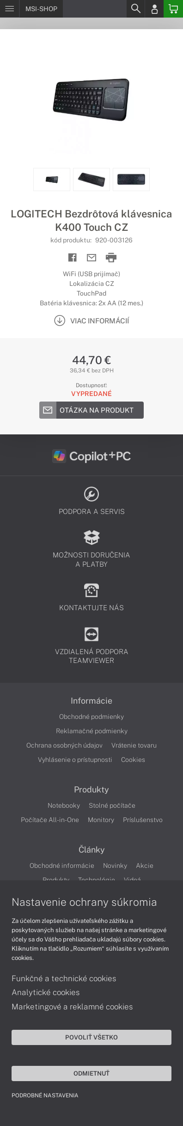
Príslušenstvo (143, 819)
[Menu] (9, 9)
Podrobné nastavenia (45, 1095)
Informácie (91, 701)
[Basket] (173, 9)
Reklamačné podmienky (92, 731)
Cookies (133, 759)
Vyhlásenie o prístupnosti (75, 759)
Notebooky (64, 805)
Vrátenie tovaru (134, 745)
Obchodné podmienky (91, 716)
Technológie (96, 880)
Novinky (115, 865)
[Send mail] (92, 258)
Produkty (91, 790)
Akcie (144, 865)
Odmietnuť (91, 1073)
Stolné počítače (112, 805)
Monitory (101, 819)
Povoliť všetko (91, 1037)
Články (92, 850)
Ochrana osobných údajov (64, 745)
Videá (132, 880)
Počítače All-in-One (50, 819)
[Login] (154, 9)
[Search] (135, 9)
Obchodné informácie (62, 865)
